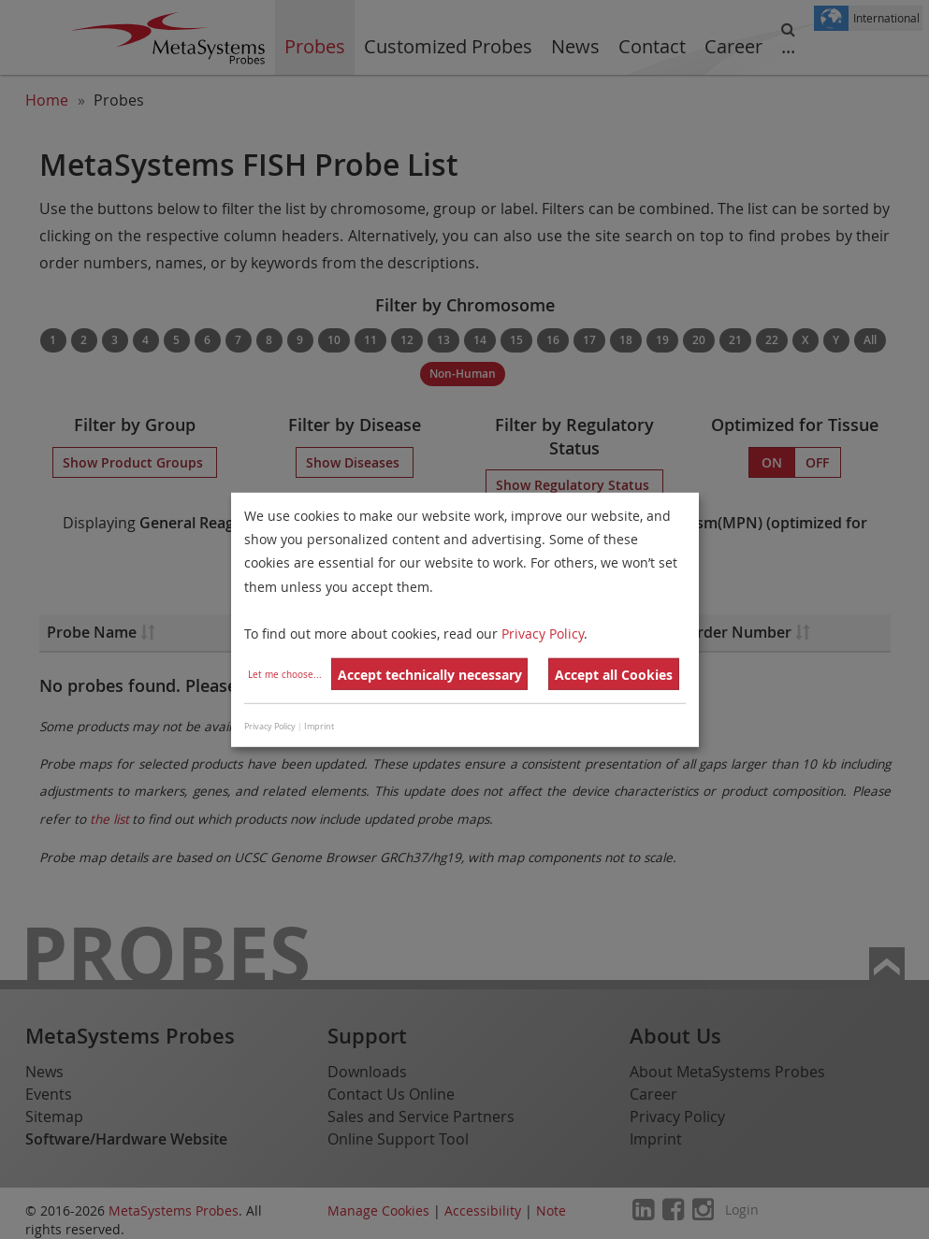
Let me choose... (285, 675)
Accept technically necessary (430, 675)
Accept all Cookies (614, 675)
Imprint (319, 726)
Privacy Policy (542, 633)
